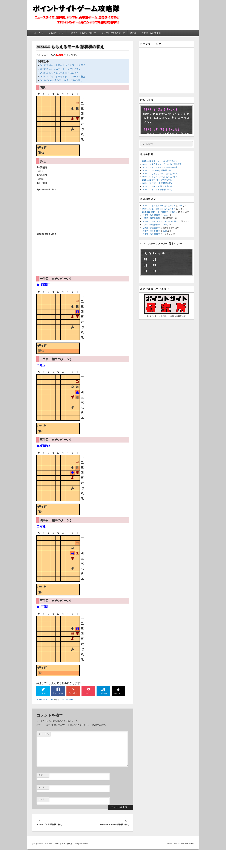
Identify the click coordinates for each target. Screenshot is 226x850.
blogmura (118, 693)
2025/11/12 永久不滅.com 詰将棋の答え (159, 205)
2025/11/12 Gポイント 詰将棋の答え (157, 180)
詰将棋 (133, 33)
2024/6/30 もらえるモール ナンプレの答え (61, 80)
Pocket (88, 693)
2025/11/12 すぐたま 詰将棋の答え (157, 189)
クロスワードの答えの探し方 (82, 33)
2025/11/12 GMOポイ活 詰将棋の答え (158, 186)
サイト (42, 799)
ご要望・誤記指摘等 (151, 33)
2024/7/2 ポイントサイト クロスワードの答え (63, 65)
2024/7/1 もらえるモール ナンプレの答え (60, 69)
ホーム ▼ (38, 33)
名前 (41, 775)
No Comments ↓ (68, 700)
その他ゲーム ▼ (56, 33)
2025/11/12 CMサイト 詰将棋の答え (157, 183)
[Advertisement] (59, 211)
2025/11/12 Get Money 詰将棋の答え (157, 170)
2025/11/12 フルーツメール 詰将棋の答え (160, 161)
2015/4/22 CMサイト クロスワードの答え (160, 212)
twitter (43, 693)
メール (42, 787)
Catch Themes (188, 844)
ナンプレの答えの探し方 (113, 33)
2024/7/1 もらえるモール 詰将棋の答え (59, 73)
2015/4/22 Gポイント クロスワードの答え (160, 221)
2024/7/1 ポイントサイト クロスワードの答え (63, 76)
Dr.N (52, 700)
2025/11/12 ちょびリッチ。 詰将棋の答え (160, 173)
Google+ (73, 693)
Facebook (58, 693)
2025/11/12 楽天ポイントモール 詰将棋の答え (161, 164)
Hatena (103, 693)
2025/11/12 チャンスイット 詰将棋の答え (160, 167)
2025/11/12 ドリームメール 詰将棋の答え (160, 177)
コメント (44, 734)
